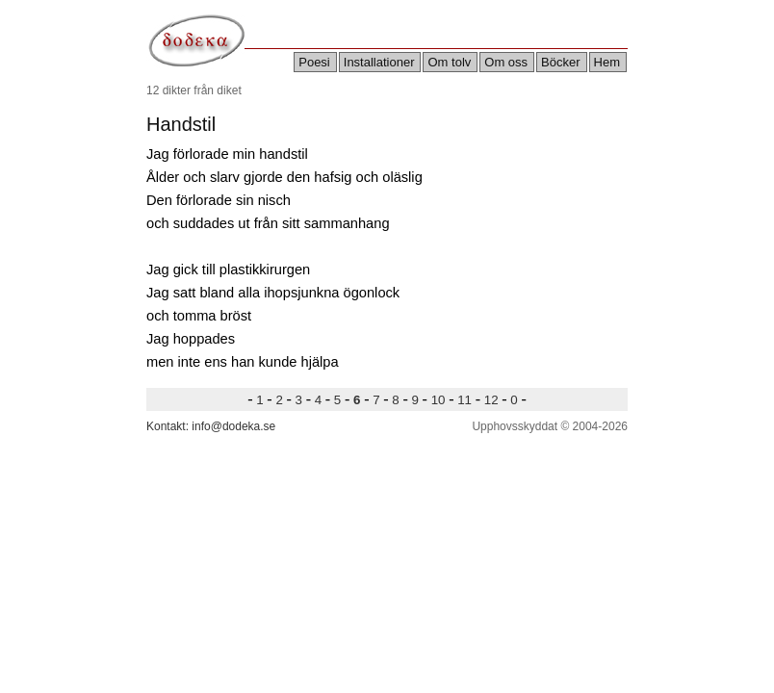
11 (465, 400)
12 (491, 400)
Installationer (379, 62)
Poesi (314, 62)
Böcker (560, 62)
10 (438, 400)
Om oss (506, 62)
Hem (607, 62)
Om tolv (449, 62)
